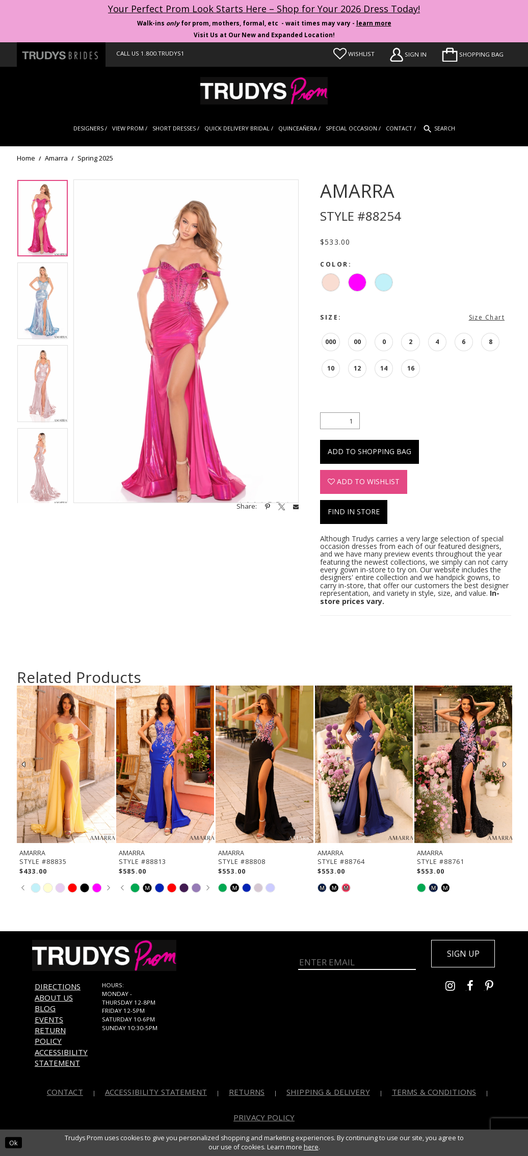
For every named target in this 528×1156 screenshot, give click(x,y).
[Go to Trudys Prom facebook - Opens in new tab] (476, 987)
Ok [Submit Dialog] (13, 1142)
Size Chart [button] (487, 317)
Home (26, 158)
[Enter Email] (357, 960)
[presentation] (66, 764)
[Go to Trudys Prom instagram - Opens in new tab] (456, 987)
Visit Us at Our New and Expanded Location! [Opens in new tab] (264, 35)
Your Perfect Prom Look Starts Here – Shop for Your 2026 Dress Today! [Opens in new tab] (264, 9)
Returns (247, 1092)
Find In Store (354, 511)
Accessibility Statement (61, 1057)
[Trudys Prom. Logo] (264, 91)
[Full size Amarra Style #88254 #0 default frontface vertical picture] (186, 341)
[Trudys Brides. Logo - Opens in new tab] (61, 54)
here (311, 1147)
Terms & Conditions (434, 1092)
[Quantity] (340, 420)
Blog (45, 1008)
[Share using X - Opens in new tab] (281, 506)
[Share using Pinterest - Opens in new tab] (267, 506)
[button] (472, 54)
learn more (373, 23)
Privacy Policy (264, 1117)
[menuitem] (472, 54)
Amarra (56, 158)
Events (49, 1019)
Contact (65, 1092)
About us (54, 997)
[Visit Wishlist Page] (354, 54)
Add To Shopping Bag (369, 451)
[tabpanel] (42, 220)
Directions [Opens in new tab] (58, 986)
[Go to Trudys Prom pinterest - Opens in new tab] (494, 987)
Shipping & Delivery (328, 1092)
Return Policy (50, 1035)
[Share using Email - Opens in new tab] (296, 506)
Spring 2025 (95, 158)
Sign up (463, 953)
